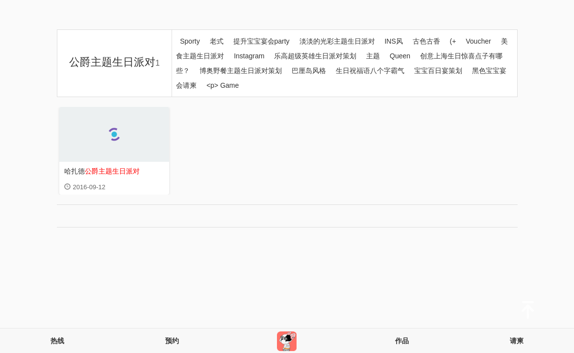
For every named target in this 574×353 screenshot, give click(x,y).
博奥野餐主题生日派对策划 (241, 71)
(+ (453, 41)
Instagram (249, 56)
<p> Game (222, 85)
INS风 (393, 41)
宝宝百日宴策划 (438, 71)
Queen (400, 56)
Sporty (190, 41)
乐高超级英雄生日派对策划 (315, 56)
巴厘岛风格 (309, 71)
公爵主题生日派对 (114, 62)
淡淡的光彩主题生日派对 (337, 41)
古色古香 (426, 41)
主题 (373, 56)
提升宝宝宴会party (261, 41)
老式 (217, 41)
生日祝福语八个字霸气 (370, 71)
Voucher (478, 41)
